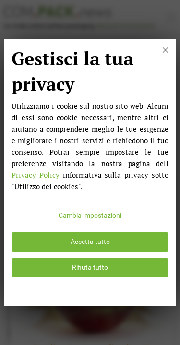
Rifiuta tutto (90, 268)
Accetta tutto (90, 242)
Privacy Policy (36, 175)
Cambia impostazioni (90, 215)
